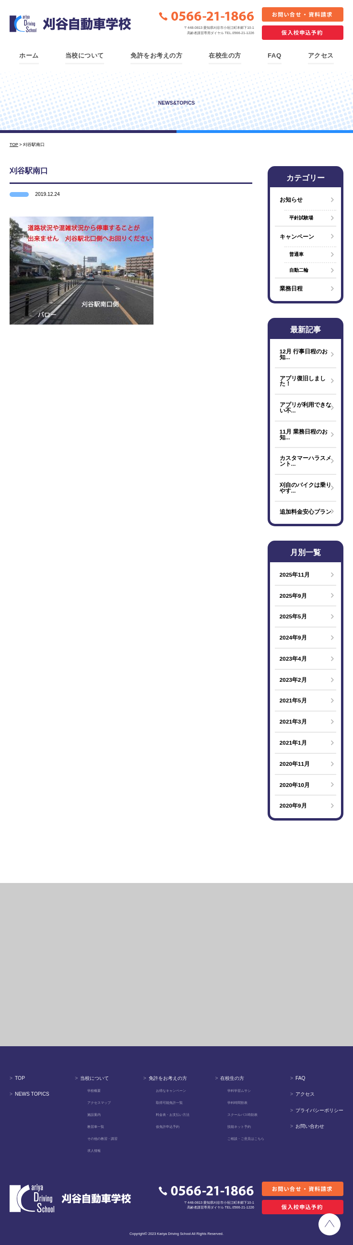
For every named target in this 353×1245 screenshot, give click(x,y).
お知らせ (291, 199)
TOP (17, 1078)
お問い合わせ (307, 1126)
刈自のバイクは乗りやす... (305, 488)
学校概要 (94, 1090)
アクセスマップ (99, 1102)
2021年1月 (293, 742)
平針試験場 (301, 217)
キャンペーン (297, 236)
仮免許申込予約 (167, 1126)
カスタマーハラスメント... (305, 461)
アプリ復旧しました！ (303, 381)
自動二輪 (298, 270)
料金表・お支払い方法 (172, 1114)
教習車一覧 (95, 1126)
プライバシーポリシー (316, 1110)
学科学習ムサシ (239, 1090)
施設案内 (94, 1114)
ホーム (29, 55)
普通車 (296, 254)
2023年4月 (293, 658)
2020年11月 (295, 764)
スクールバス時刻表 (242, 1114)
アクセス (321, 55)
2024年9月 (293, 637)
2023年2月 (293, 680)
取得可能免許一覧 (169, 1102)
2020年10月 (295, 785)
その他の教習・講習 (102, 1138)
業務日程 (291, 288)
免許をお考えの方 (156, 55)
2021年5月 (293, 700)
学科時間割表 (237, 1102)
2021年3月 (293, 721)
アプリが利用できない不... (305, 407)
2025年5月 (293, 616)
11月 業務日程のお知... (304, 434)
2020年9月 (293, 805)
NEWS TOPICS (29, 1094)
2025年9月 (293, 595)
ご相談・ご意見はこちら (245, 1138)
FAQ (275, 55)
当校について (84, 55)
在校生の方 (225, 55)
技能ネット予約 (239, 1126)
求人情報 (94, 1150)
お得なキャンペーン (171, 1090)
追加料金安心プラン (305, 511)
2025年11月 (295, 574)
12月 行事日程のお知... (304, 354)
